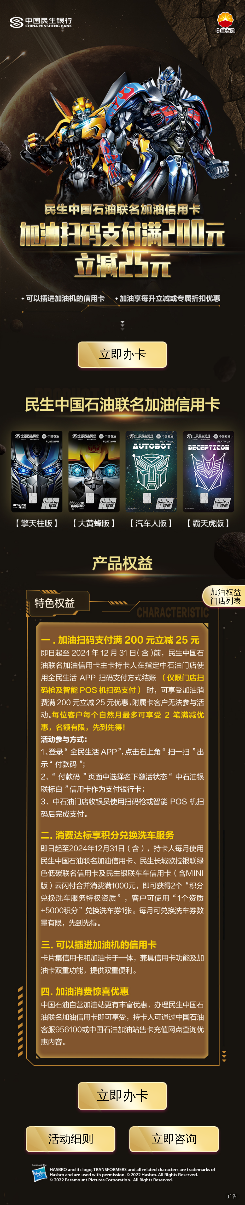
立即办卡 (122, 354)
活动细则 (70, 1138)
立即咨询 (174, 1138)
